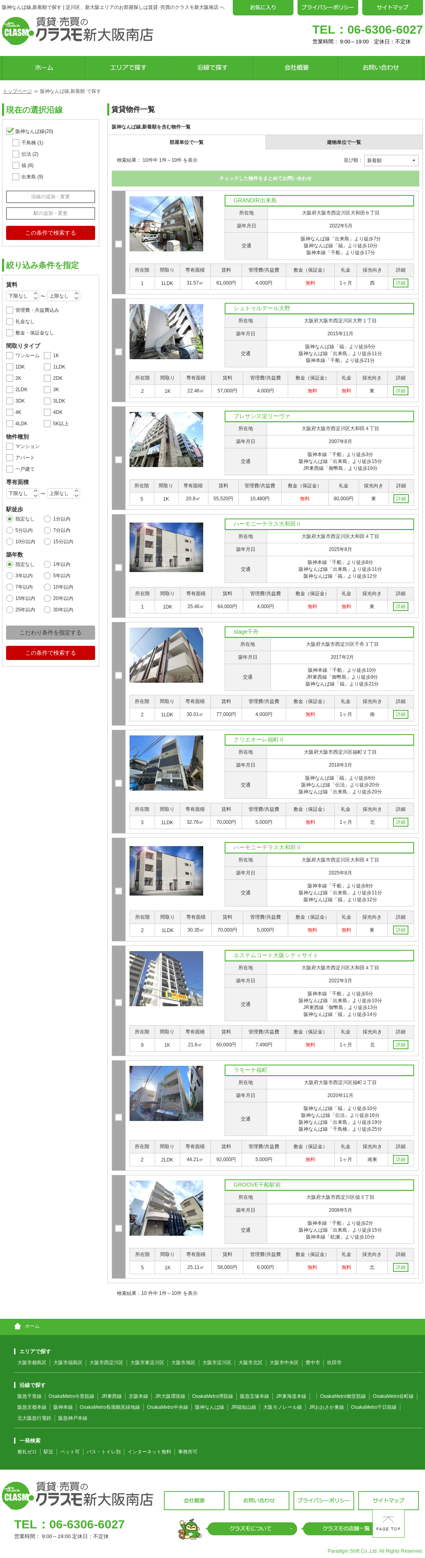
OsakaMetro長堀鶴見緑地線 (110, 1407)
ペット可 (70, 1452)
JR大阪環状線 (170, 1396)
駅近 (48, 1452)
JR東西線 (111, 1396)
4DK (57, 412)
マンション (27, 446)
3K (56, 389)
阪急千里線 (29, 1396)
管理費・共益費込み (37, 310)
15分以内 (63, 541)
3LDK (59, 401)
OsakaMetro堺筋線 (212, 1396)
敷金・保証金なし (34, 333)
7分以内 (61, 530)
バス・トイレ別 (104, 1452)
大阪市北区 (250, 1362)
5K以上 (61, 423)
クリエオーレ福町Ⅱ (259, 739)
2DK (57, 378)
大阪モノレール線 (282, 1407)
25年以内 (25, 610)
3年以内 (24, 576)
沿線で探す (30, 1385)
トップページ (17, 91)
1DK (20, 367)
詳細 (401, 283)
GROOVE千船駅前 (257, 1184)
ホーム (27, 1326)
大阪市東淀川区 (147, 1362)
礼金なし (25, 321)
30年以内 (63, 610)
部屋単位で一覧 (187, 142)
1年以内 (61, 564)
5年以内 (61, 576)
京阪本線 (138, 1396)
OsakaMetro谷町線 (393, 1396)
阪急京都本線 (32, 1407)
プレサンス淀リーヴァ (262, 416)
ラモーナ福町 (251, 1070)
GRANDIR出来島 (255, 200)
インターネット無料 (149, 1452)
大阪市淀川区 (217, 1362)
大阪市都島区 (32, 1362)
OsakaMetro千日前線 (374, 1407)
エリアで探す (32, 1351)
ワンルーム (27, 355)
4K (18, 412)
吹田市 (334, 1362)
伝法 (29, 154)
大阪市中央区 (284, 1362)
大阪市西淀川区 (106, 1362)
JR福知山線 (244, 1407)
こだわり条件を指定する (50, 632)
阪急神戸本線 (72, 1418)
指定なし (25, 519)
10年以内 (63, 587)
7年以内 (24, 587)
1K (56, 355)
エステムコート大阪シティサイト (276, 955)
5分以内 (24, 530)
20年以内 (63, 598)
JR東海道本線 (291, 1396)
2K (18, 378)
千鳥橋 (32, 143)
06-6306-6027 (385, 29)
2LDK (21, 389)
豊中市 (313, 1362)
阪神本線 (63, 1407)
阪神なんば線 (34, 131)
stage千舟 (246, 631)
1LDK (59, 367)
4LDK (21, 423)
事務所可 (188, 1452)
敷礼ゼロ (27, 1452)
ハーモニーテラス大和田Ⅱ (268, 524)
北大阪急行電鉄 (34, 1418)
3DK (20, 401)
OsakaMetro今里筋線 (71, 1396)
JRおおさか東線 (326, 1407)
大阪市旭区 (183, 1362)
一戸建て (25, 469)
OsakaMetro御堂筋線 (343, 1396)
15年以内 (25, 598)
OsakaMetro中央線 (167, 1407)
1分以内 (61, 519)
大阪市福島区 (68, 1362)
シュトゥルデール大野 (262, 308)
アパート (25, 458)
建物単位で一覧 (344, 142)
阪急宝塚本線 (254, 1396)
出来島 (32, 177)
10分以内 (25, 541)
